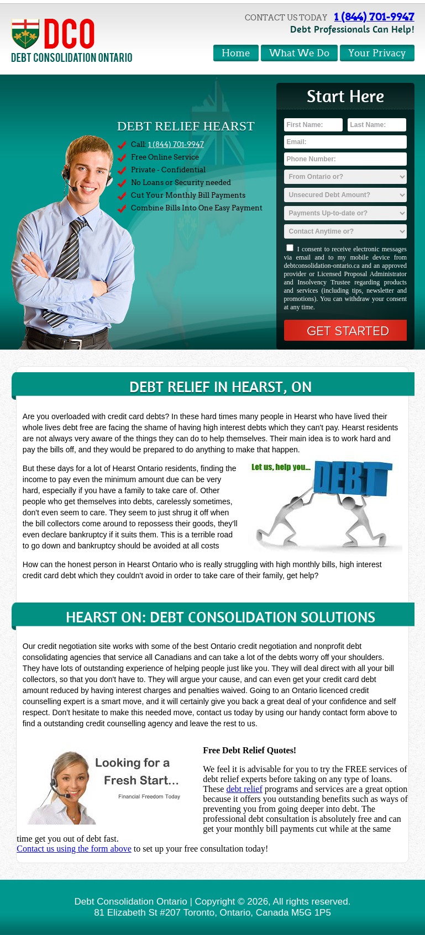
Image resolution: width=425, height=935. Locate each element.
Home (236, 53)
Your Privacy (377, 53)
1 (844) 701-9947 (374, 16)
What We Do (299, 53)
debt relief (244, 789)
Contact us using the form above (74, 848)
